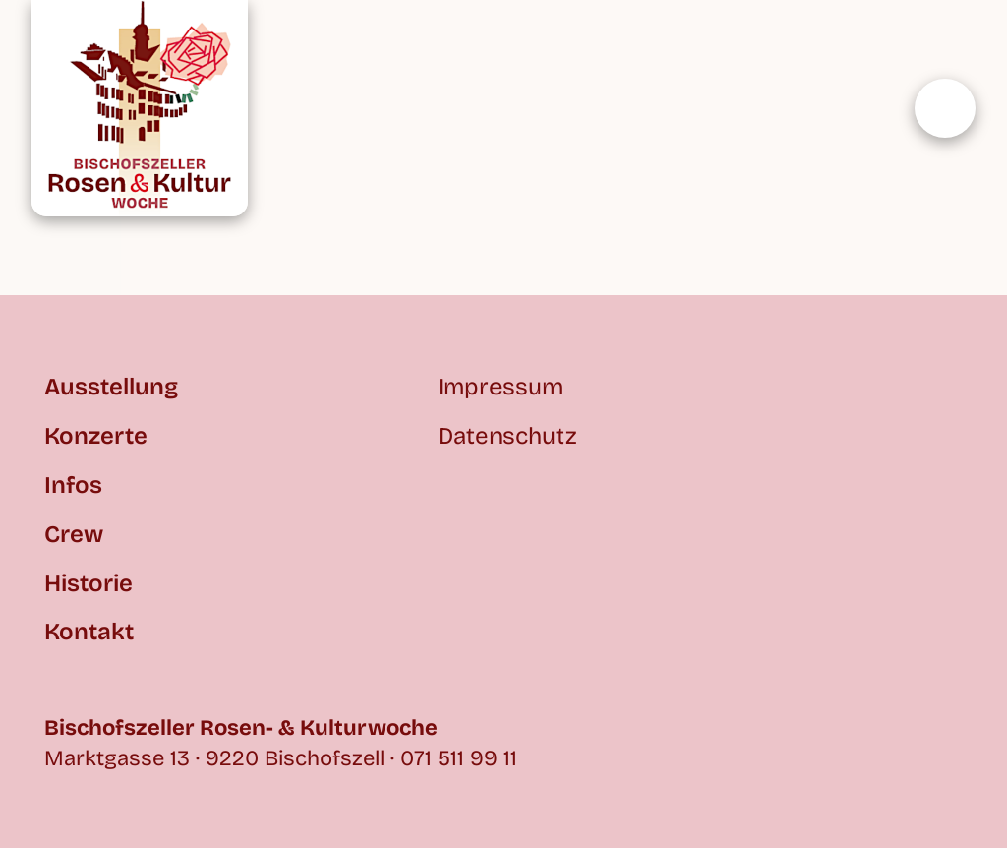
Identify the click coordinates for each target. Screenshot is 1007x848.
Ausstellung (111, 386)
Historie (88, 583)
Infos (73, 485)
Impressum (500, 386)
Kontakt (89, 631)
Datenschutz (507, 436)
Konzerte (96, 436)
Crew (73, 534)
